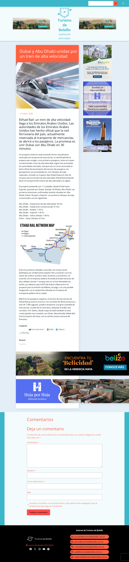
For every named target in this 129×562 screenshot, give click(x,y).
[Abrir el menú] (123, 3)
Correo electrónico (36, 481)
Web (29, 492)
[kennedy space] (97, 151)
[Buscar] (115, 3)
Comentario (33, 442)
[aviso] (97, 114)
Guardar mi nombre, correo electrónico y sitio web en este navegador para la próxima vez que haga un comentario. (63, 504)
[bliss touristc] (97, 78)
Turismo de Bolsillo (64, 25)
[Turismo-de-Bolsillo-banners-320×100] (31, 28)
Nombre (31, 470)
